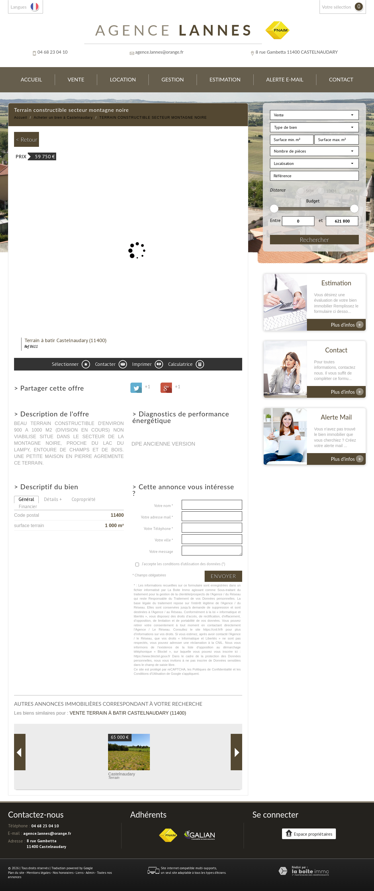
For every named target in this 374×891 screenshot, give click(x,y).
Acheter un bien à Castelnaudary (63, 118)
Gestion (173, 79)
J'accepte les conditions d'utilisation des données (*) (183, 563)
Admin (90, 873)
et (321, 220)
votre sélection (336, 6)
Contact (341, 79)
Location (123, 79)
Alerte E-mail (284, 79)
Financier (28, 506)
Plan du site (16, 873)
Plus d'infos (347, 324)
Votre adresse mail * (157, 517)
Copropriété (83, 499)
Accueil (31, 79)
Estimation (224, 79)
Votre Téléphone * (158, 528)
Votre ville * (164, 540)
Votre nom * (163, 505)
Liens (79, 873)
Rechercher (314, 239)
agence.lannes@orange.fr (159, 51)
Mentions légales (38, 873)
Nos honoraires (63, 873)
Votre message (161, 551)
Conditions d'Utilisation (150, 673)
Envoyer (223, 576)
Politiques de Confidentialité (212, 669)
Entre (275, 220)
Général (26, 499)
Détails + (53, 499)
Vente (76, 79)
